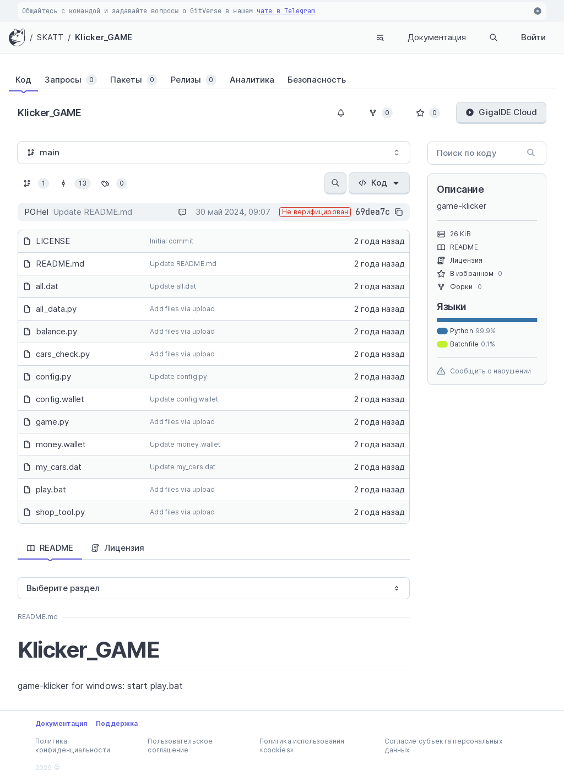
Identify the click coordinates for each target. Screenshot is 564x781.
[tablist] (282, 80)
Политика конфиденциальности (72, 745)
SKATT (50, 37)
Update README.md (183, 263)
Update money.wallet (185, 444)
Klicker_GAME (103, 37)
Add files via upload (182, 309)
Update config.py (178, 376)
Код (379, 182)
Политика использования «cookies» (301, 745)
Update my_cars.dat (182, 467)
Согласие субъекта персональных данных (443, 745)
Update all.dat (173, 286)
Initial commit (171, 241)
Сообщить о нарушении (484, 371)
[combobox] (214, 153)
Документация (437, 37)
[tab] (23, 80)
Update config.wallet (184, 399)
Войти (533, 37)
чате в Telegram (286, 11)
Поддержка (117, 723)
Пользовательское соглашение (180, 745)
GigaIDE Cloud (501, 112)
